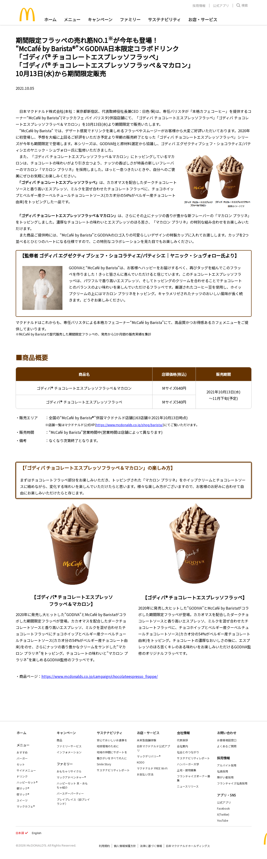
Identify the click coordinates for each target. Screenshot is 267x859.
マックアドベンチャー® (71, 777)
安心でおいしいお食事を (112, 740)
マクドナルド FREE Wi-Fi (152, 768)
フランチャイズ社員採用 (232, 783)
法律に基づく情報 (151, 846)
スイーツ (22, 800)
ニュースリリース (188, 786)
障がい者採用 (225, 777)
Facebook (223, 808)
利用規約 (104, 846)
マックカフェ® (26, 806)
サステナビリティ (164, 19)
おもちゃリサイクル (69, 771)
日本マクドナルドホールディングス (188, 846)
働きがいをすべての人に (112, 758)
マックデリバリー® (148, 756)
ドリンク (22, 776)
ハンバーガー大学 (188, 764)
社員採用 (222, 771)
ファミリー (130, 19)
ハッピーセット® (27, 782)
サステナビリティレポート (113, 770)
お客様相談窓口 (226, 740)
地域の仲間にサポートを (112, 752)
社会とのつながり (188, 752)
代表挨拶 (182, 740)
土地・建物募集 (186, 770)
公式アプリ (221, 5)
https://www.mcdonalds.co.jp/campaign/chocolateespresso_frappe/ (99, 676)
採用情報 (199, 5)
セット (21, 764)
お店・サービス (202, 19)
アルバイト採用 (226, 765)
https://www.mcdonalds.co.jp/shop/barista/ (129, 424)
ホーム (50, 19)
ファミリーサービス (69, 746)
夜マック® (23, 794)
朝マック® (23, 788)
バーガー (22, 758)
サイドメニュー (26, 770)
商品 (59, 740)
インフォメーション (69, 752)
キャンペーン (100, 19)
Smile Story (104, 764)
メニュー (23, 745)
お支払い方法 (145, 774)
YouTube (222, 820)
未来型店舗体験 (146, 740)
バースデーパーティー (70, 793)
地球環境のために (108, 746)
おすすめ (22, 752)
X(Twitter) (223, 814)
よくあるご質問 (226, 746)
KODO (140, 762)
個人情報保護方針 (125, 846)
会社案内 (182, 746)
